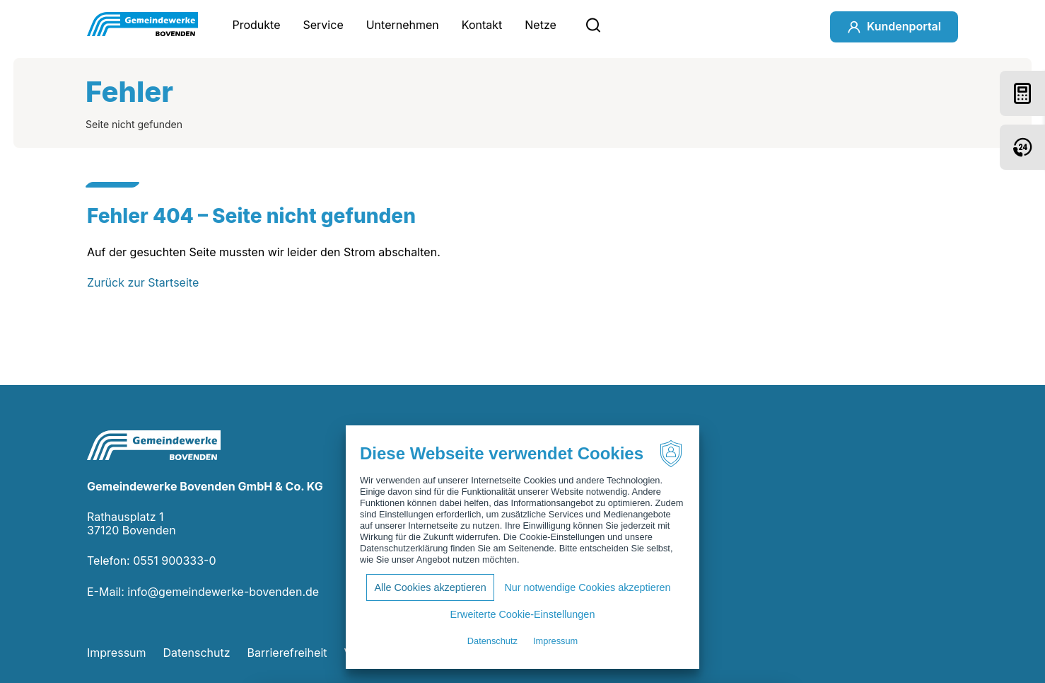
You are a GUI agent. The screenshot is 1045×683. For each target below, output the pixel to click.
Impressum (116, 652)
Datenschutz (196, 652)
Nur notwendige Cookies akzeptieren (587, 587)
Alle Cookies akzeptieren (430, 587)
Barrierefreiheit (287, 652)
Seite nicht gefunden (134, 124)
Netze (540, 25)
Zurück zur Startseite (143, 282)
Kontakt (482, 25)
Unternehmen (402, 25)
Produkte (256, 25)
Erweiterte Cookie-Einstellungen (522, 614)
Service (323, 25)
